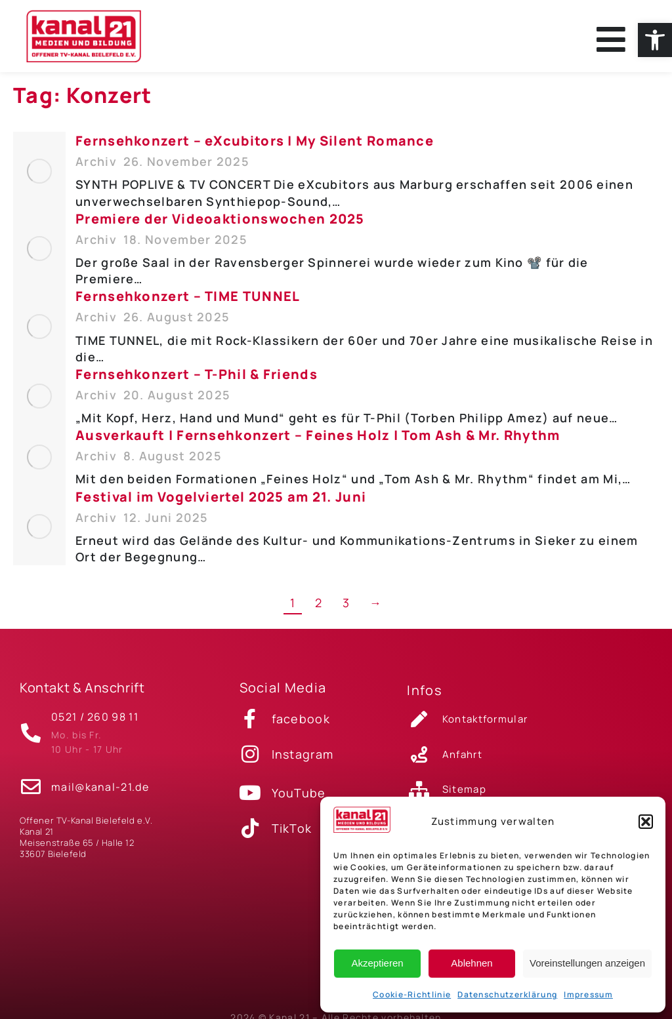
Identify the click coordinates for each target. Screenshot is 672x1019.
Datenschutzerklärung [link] (507, 994)
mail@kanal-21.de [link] (100, 789)
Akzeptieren (377, 963)
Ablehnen (471, 963)
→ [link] (375, 610)
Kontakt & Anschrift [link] (82, 695)
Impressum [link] (588, 994)
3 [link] (346, 610)
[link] (655, 40)
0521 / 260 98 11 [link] (94, 722)
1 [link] (292, 610)
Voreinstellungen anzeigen (587, 963)
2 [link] (318, 610)
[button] (645, 821)
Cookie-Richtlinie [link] (412, 994)
